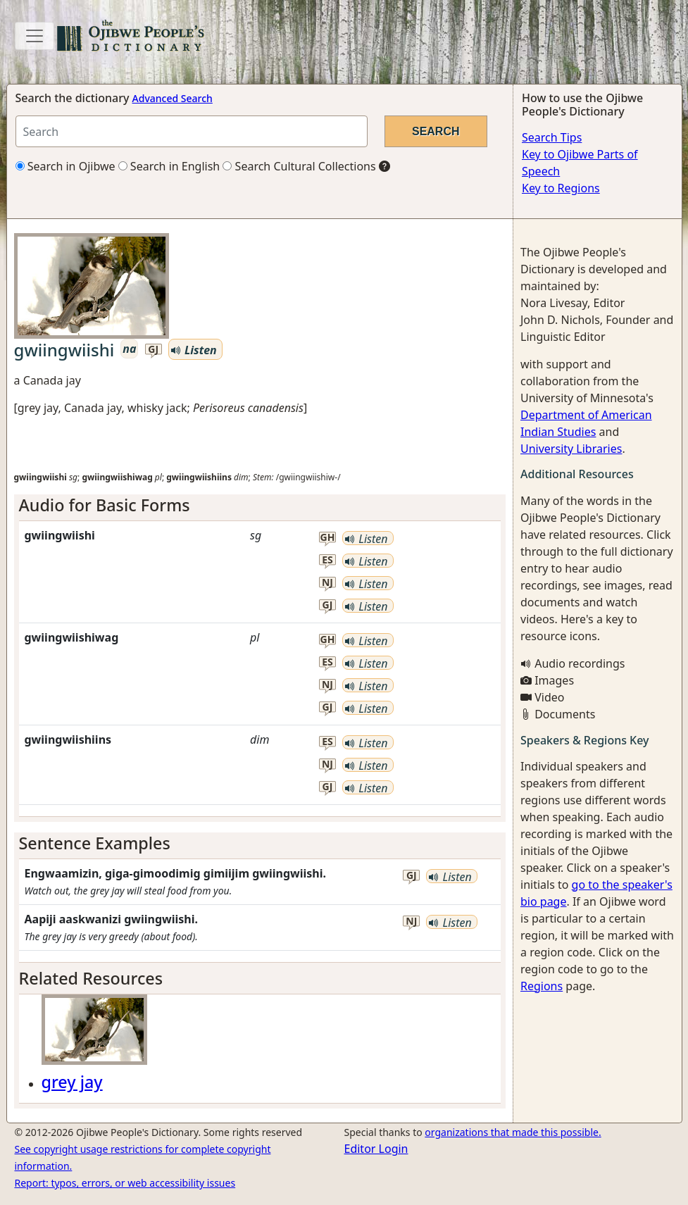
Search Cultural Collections (299, 166)
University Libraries (571, 448)
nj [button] (327, 583)
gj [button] (153, 350)
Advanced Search (172, 98)
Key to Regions (561, 188)
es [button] (327, 560)
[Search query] (191, 131)
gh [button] (327, 538)
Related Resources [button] (91, 978)
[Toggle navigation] (34, 36)
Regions (541, 986)
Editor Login (376, 1148)
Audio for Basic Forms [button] (104, 505)
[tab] (260, 505)
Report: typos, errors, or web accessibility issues (125, 1183)
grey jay (72, 1081)
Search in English (169, 166)
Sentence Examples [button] (94, 843)
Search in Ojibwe (65, 166)
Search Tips (552, 137)
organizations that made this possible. (513, 1132)
